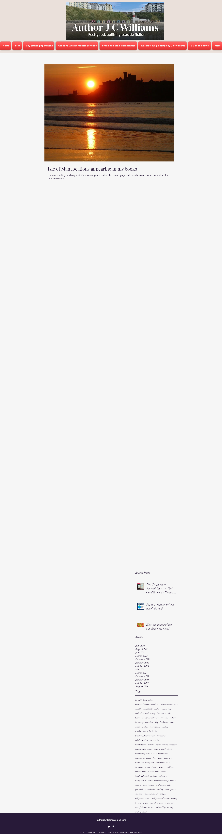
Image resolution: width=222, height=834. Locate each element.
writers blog (161, 807)
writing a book (141, 812)
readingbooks (170, 789)
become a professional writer (147, 718)
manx (150, 780)
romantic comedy (151, 794)
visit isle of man (156, 803)
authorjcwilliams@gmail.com (111, 820)
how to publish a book (163, 749)
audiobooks (148, 709)
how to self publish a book (145, 753)
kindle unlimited (142, 776)
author (157, 709)
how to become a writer (144, 744)
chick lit (145, 727)
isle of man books (163, 762)
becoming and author (144, 722)
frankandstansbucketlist (145, 736)
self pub (163, 794)
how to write (163, 753)
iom (154, 758)
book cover (164, 722)
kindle (137, 771)
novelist (173, 780)
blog (156, 722)
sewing (174, 798)
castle (137, 727)
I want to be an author (144, 700)
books (172, 722)
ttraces (145, 803)
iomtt (160, 758)
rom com (138, 794)
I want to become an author (146, 704)
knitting (154, 776)
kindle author (147, 771)
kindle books (160, 771)
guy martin (154, 740)
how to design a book (143, 749)
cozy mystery (155, 727)
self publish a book (143, 798)
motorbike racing (161, 780)
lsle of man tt (140, 780)
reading (160, 789)
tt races (138, 803)
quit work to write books (145, 789)
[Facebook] (113, 826)
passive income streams (144, 785)
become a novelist (164, 713)
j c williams (169, 767)
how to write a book (143, 758)
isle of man (149, 762)
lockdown (163, 776)
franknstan (161, 736)
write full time (141, 807)
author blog (166, 709)
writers (151, 807)
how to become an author (166, 744)
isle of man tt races (155, 767)
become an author (168, 718)
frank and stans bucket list (146, 731)
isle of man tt (140, 767)
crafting (165, 727)
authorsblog (150, 713)
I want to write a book (169, 704)
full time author (141, 740)
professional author (164, 785)
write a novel (170, 803)
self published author (161, 798)
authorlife (139, 713)
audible (138, 709)
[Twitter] (108, 826)
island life (139, 762)
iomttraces (168, 758)
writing (170, 807)
